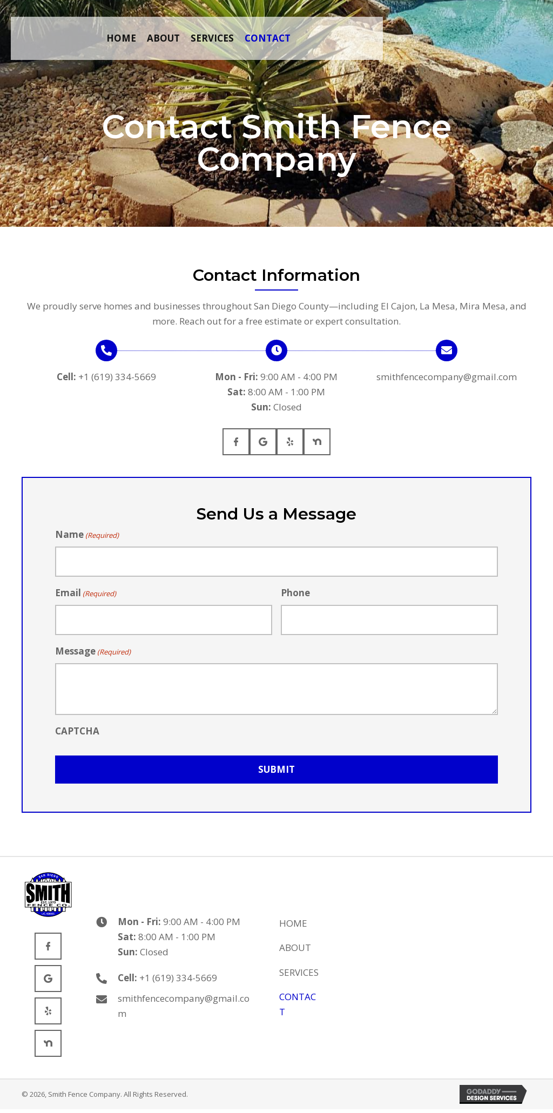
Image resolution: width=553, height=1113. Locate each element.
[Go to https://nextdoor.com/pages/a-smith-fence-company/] (317, 441)
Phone (295, 592)
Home (293, 923)
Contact (297, 1004)
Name (87, 534)
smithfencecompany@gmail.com (446, 376)
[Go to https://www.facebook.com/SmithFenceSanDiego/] (235, 441)
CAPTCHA (77, 731)
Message (93, 651)
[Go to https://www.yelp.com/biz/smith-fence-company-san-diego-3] (290, 441)
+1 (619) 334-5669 (117, 376)
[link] (121, 38)
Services (299, 972)
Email (85, 592)
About (295, 947)
